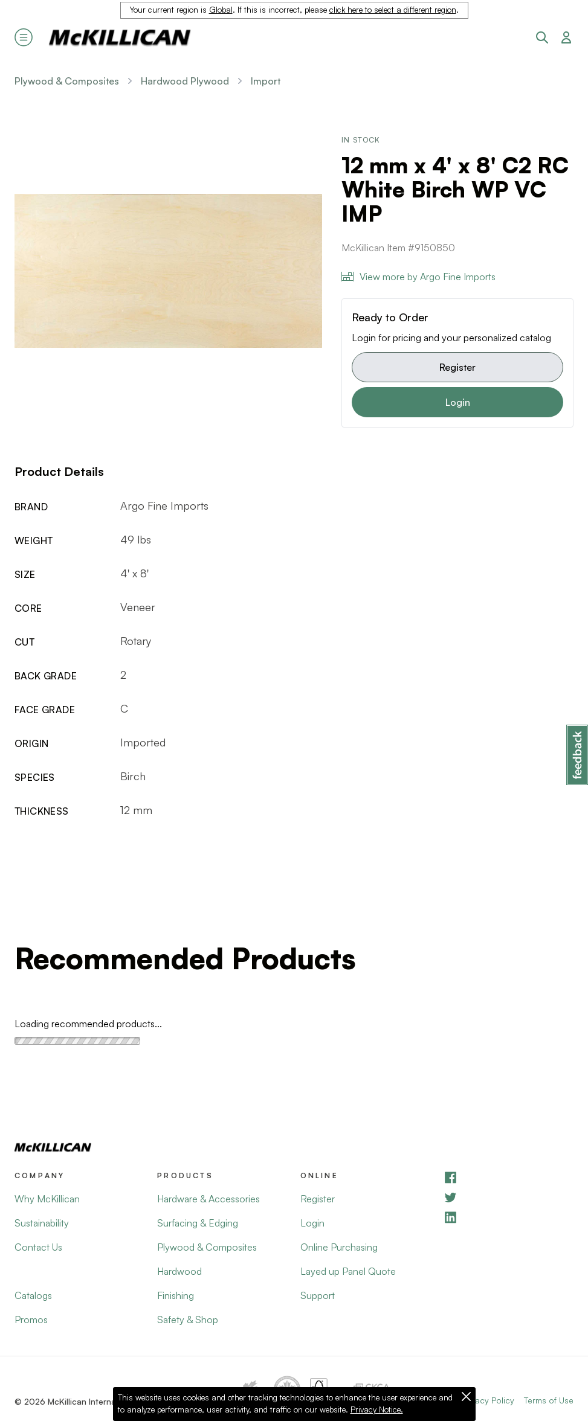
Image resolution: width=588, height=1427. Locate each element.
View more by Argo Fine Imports (418, 277)
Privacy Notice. (377, 1409)
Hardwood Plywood (185, 81)
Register (457, 367)
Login (457, 402)
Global (221, 9)
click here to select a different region (392, 9)
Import (265, 81)
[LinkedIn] (508, 1217)
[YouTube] (508, 1197)
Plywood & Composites (67, 81)
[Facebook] (508, 1177)
